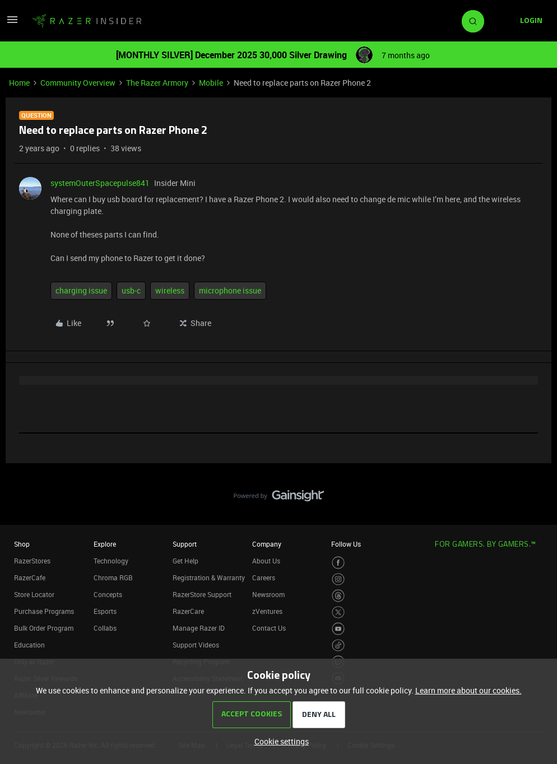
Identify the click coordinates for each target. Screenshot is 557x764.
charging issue (81, 290)
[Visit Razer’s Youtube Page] (338, 629)
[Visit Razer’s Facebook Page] (338, 563)
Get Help (185, 560)
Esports (105, 611)
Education (29, 644)
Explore (105, 543)
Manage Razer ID (199, 627)
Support (185, 543)
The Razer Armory (157, 82)
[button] (12, 23)
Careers (263, 577)
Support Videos (196, 644)
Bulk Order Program (43, 627)
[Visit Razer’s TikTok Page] (338, 646)
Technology (111, 560)
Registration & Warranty (209, 577)
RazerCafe (29, 577)
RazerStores (32, 560)
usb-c (131, 290)
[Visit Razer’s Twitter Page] (338, 612)
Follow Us (346, 543)
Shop (22, 543)
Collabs (105, 627)
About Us (266, 560)
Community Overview (77, 82)
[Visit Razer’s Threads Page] (338, 596)
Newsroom (268, 594)
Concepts (108, 594)
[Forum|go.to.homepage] (87, 21)
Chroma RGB (113, 577)
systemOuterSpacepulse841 (100, 183)
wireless (169, 290)
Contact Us (269, 627)
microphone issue (230, 290)
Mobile (211, 82)
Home (19, 82)
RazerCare (188, 611)
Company (266, 543)
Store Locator (34, 594)
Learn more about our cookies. (468, 690)
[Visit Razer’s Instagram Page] (338, 579)
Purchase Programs (44, 611)
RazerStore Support (202, 594)
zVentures (267, 611)
